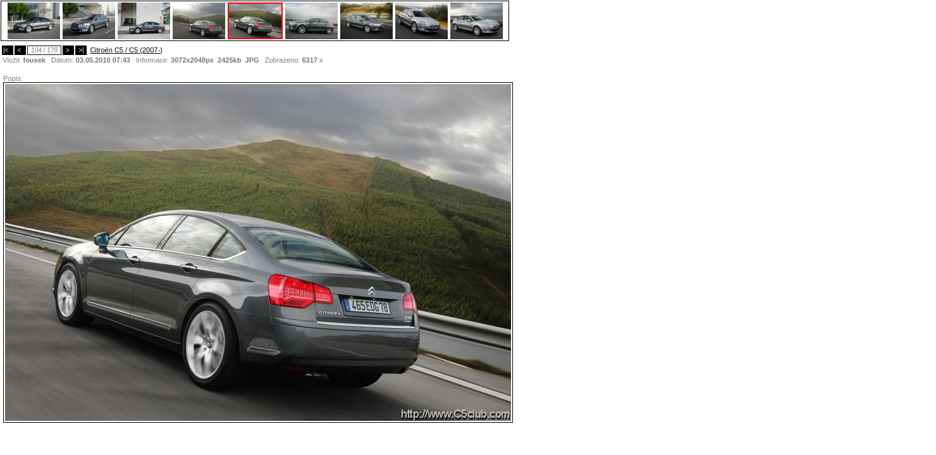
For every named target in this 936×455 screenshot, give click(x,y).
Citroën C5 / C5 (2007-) (126, 50)
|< (7, 50)
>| (81, 50)
